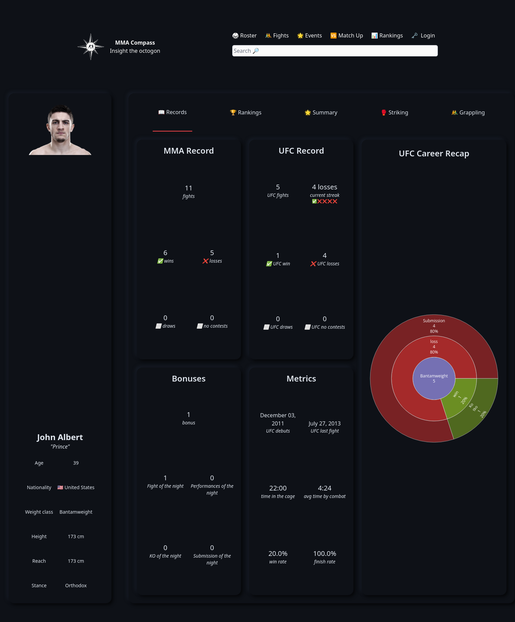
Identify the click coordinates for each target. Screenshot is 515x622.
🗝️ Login (423, 35)
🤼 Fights (277, 35)
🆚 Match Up (346, 35)
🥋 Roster (244, 35)
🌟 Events (309, 35)
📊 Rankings (387, 35)
